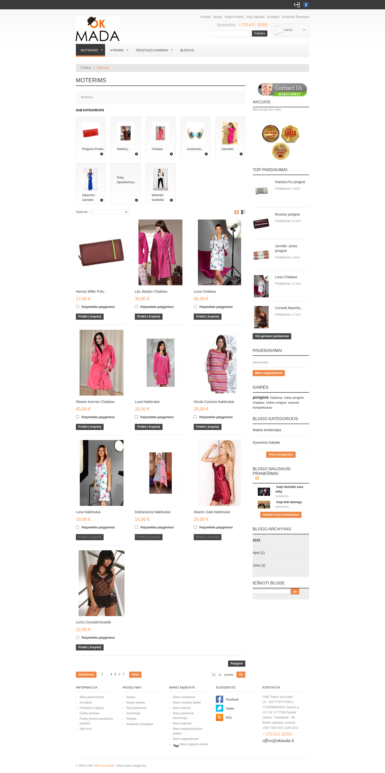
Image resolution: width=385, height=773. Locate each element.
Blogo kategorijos (275, 418)
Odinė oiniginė (276, 402)
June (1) (259, 565)
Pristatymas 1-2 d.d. (288, 221)
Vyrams (116, 50)
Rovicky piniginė (287, 214)
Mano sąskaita (182, 687)
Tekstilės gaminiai (152, 50)
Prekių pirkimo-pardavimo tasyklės (96, 721)
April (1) (259, 553)
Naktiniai (276, 398)
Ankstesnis (86, 674)
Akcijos (217, 17)
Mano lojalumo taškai (190, 745)
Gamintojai (133, 713)
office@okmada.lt (278, 740)
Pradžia (205, 17)
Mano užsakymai (184, 697)
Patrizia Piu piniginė (290, 182)
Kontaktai (273, 17)
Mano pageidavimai (268, 373)
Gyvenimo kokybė (266, 442)
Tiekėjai (131, 718)
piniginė (261, 397)
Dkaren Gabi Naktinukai (212, 512)
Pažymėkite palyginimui (98, 307)
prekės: (229, 674)
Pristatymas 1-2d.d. (287, 188)
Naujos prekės (234, 17)
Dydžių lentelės (89, 713)
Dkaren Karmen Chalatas (95, 402)
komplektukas (262, 407)
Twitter (230, 708)
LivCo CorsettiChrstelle (93, 622)
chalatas (258, 402)
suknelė (293, 402)
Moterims (89, 50)
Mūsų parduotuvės (92, 697)
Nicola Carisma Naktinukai (214, 402)
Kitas (135, 674)
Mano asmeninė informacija (183, 716)
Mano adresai (182, 708)
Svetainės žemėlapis (295, 17)
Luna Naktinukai (147, 402)
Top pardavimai (270, 169)
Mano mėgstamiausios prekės (187, 731)
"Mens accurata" (103, 765)
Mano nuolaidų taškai (187, 702)
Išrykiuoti (81, 212)
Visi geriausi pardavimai (272, 336)
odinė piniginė (294, 398)
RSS (229, 717)
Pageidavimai (267, 350)
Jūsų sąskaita (255, 17)
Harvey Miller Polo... (91, 291)
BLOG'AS (187, 50)
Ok (241, 674)
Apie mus (86, 729)
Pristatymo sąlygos (92, 708)
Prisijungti (298, 4)
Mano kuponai (182, 723)
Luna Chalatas (205, 291)
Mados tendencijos (267, 430)
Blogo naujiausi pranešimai (271, 471)
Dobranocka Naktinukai (152, 512)
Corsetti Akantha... (289, 308)
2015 (256, 540)
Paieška (259, 33)
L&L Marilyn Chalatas (151, 291)
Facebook (232, 699)
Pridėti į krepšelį (89, 316)
